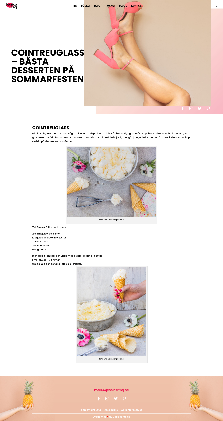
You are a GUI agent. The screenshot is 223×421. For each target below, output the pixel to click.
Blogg (123, 6)
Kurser (111, 6)
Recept (98, 6)
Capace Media (121, 417)
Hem (75, 6)
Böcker (85, 6)
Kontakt (137, 6)
